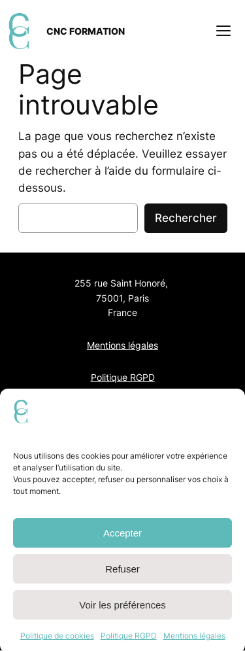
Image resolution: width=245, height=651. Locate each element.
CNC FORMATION (85, 31)
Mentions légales (194, 641)
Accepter (122, 538)
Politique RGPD (129, 641)
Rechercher (186, 217)
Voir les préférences (122, 610)
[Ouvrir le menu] (223, 30)
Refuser (122, 574)
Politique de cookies (57, 641)
